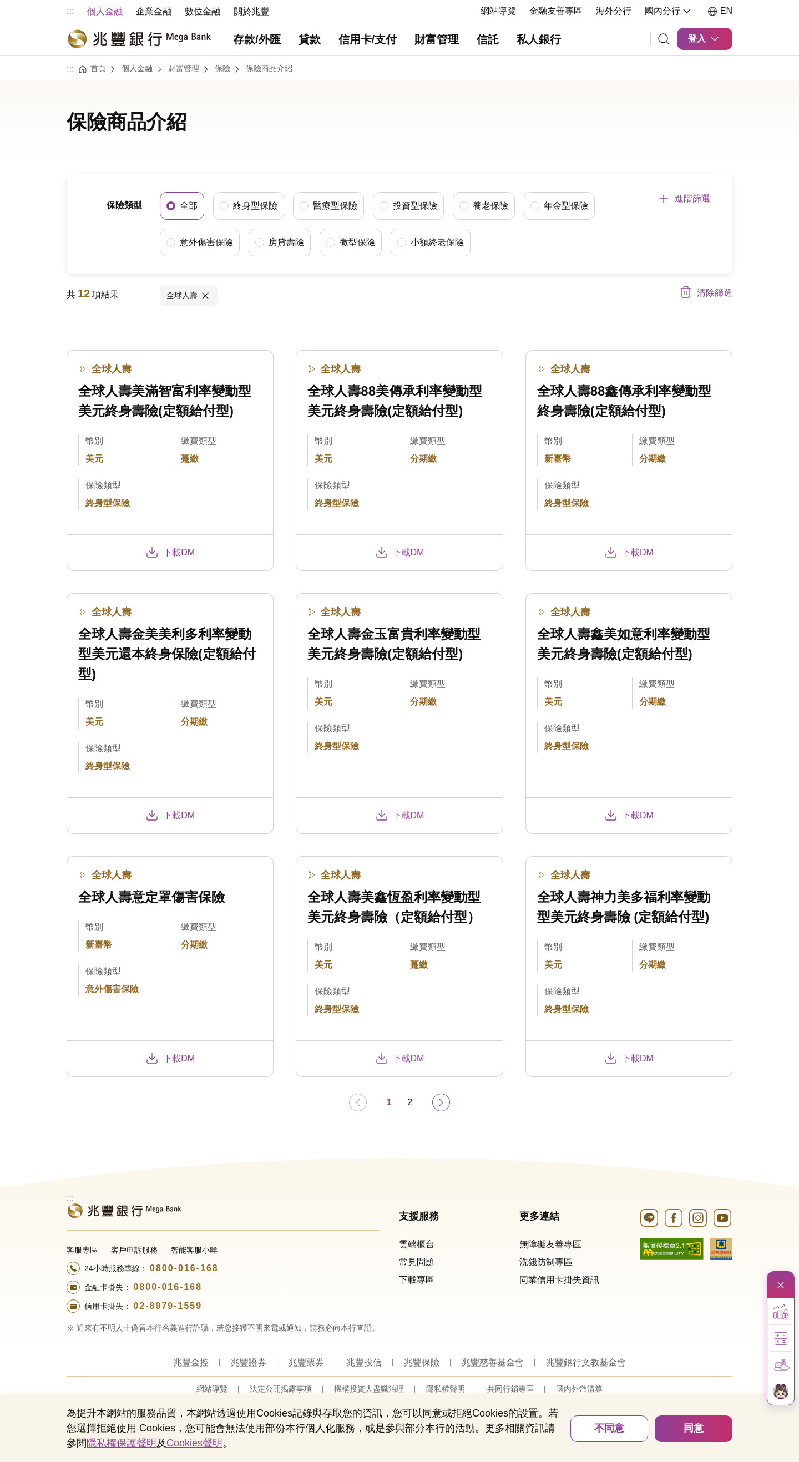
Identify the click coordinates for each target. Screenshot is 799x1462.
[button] (780, 1311)
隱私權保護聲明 (121, 1443)
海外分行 (613, 11)
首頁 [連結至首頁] (98, 67)
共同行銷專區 (510, 1388)
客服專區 (82, 1249)
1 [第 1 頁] (389, 1101)
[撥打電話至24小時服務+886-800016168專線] (223, 1267)
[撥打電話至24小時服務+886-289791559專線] (223, 1305)
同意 (694, 1428)
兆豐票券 (306, 1362)
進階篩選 (692, 198)
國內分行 (669, 11)
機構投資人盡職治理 (369, 1388)
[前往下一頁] (441, 1102)
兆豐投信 (364, 1362)
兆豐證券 (248, 1362)
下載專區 (416, 1279)
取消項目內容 (205, 295)
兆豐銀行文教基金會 (586, 1362)
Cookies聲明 (194, 1443)
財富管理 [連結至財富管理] (183, 67)
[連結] (663, 38)
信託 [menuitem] (488, 39)
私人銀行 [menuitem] (539, 39)
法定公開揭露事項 (281, 1388)
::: (70, 11)
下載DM (170, 551)
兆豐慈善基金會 (493, 1362)
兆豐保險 (421, 1362)
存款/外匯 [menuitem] (257, 39)
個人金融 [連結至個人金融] (137, 67)
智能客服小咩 (194, 1249)
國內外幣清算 (579, 1388)
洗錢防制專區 (546, 1261)
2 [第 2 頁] (409, 1101)
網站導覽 (498, 11)
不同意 (609, 1428)
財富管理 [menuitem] (436, 39)
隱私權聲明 (445, 1388)
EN (719, 11)
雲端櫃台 (416, 1243)
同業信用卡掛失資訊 (559, 1279)
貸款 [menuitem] (310, 39)
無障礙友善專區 (550, 1243)
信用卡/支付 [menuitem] (367, 39)
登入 (704, 38)
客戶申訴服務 (134, 1249)
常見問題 (416, 1261)
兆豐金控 (191, 1362)
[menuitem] (105, 11)
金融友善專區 (556, 11)
